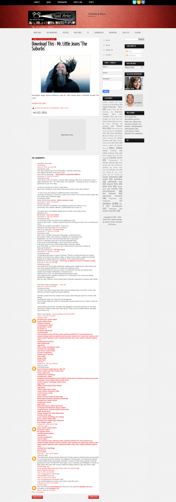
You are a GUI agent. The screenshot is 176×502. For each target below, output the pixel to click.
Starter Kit (109, 50)
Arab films (115, 105)
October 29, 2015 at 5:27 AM (47, 424)
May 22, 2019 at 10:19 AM (46, 477)
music (53, 39)
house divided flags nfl (45, 468)
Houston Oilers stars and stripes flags (66, 468)
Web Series (78, 33)
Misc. (112, 147)
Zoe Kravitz (107, 172)
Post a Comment (38, 492)
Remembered (113, 160)
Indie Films (37, 33)
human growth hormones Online (63, 314)
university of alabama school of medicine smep (77, 261)
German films (115, 128)
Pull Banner (41, 165)
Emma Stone (107, 121)
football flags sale (43, 466)
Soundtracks (99, 33)
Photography (62, 2)
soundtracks (117, 206)
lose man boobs (53, 215)
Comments (131, 55)
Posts (129, 51)
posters (107, 203)
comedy (114, 189)
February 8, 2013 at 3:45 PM (47, 262)
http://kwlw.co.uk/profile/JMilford (68, 174)
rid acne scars (58, 229)
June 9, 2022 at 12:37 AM (46, 490)
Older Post (93, 497)
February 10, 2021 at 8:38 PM (47, 483)
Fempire (106, 126)
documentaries (109, 191)
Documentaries (52, 33)
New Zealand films (109, 155)
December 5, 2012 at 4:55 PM (47, 217)
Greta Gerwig (107, 131)
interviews (112, 198)
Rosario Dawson (109, 163)
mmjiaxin (40, 318)
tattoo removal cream (65, 200)
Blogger (113, 224)
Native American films (111, 153)
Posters (66, 33)
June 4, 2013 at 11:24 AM (46, 316)
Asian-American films (112, 107)
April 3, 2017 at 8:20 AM (45, 472)
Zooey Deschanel (110, 177)
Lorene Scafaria (108, 145)
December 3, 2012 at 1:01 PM (47, 176)
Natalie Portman (109, 151)
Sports (91, 2)
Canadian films (108, 117)
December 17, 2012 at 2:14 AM (48, 251)
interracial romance (112, 196)
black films (107, 186)
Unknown (40, 365)
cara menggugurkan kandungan (48, 479)
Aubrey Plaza (111, 109)
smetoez (40, 485)
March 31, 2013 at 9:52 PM (46, 286)
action (105, 179)
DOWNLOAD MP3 (39, 103)
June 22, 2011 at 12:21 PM (46, 167)
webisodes (112, 209)
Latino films (115, 143)
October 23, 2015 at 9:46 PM (47, 364)
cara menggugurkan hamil (46, 474)
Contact (37, 2)
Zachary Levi (114, 170)
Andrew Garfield (108, 102)
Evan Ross (118, 121)
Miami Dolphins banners (45, 470)
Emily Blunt (115, 119)
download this (44, 39)
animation (118, 179)
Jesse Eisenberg (116, 133)
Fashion (138, 33)
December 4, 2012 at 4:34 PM (47, 202)
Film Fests (126, 33)
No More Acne (59, 250)
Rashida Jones (115, 158)
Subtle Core (77, 2)
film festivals (109, 193)
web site (63, 285)
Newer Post (37, 497)
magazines (106, 201)
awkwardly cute (115, 182)
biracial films (112, 184)
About (48, 2)
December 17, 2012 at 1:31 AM (48, 231)
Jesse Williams (110, 136)
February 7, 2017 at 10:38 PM (47, 453)
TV (88, 33)
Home (66, 496)
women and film (109, 211)
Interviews (113, 33)
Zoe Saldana (115, 174)
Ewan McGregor (112, 124)
